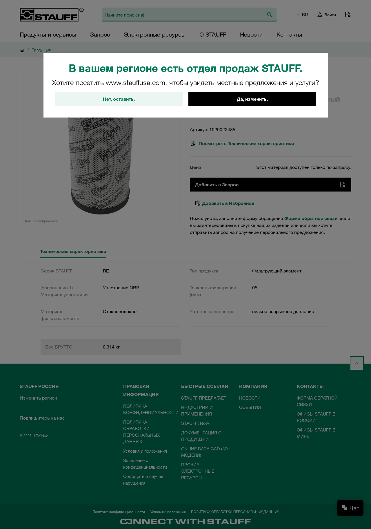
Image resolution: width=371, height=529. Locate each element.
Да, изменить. (252, 99)
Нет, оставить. (119, 99)
